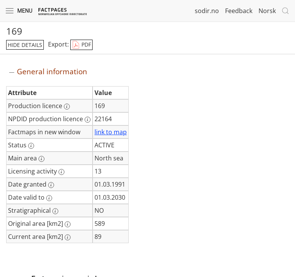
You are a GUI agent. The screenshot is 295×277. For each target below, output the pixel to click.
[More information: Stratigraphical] (55, 211)
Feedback (238, 11)
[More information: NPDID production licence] (88, 120)
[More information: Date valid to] (49, 198)
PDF (81, 45)
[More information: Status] (31, 146)
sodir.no (207, 11)
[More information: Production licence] (67, 106)
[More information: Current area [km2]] (68, 237)
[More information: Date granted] (51, 185)
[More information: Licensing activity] (61, 172)
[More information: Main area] (41, 159)
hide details (25, 44)
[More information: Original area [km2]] (68, 224)
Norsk (267, 11)
